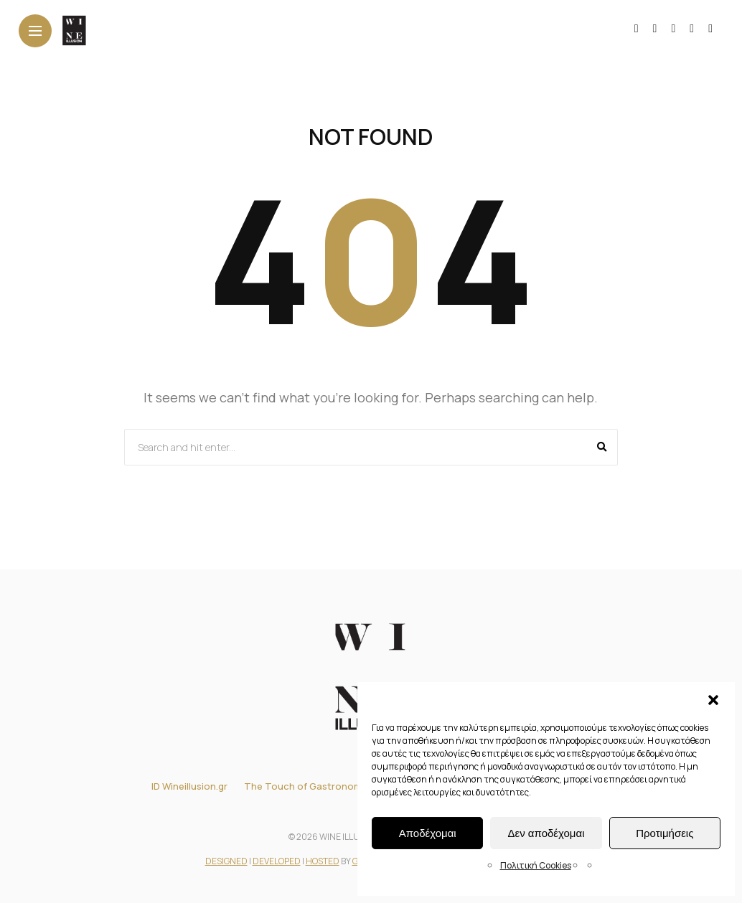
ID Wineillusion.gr (189, 786)
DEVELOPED (277, 861)
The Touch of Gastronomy (305, 786)
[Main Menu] (35, 31)
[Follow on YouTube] (673, 28)
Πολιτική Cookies (535, 865)
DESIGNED (226, 861)
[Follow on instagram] (655, 28)
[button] (713, 700)
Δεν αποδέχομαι (545, 833)
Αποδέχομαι (427, 833)
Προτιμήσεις (664, 833)
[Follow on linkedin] (692, 28)
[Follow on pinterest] (710, 28)
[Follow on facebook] (636, 28)
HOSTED (322, 861)
